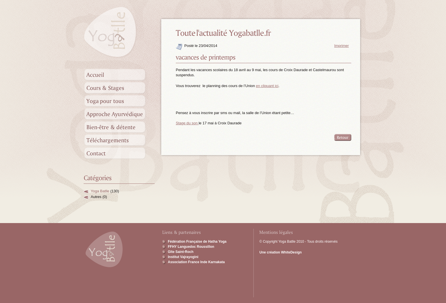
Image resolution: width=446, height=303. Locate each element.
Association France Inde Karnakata (196, 262)
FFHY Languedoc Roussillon (191, 247)
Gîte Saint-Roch (180, 252)
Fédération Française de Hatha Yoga (197, 242)
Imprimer (341, 46)
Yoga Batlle (100, 191)
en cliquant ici (267, 86)
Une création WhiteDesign (280, 252)
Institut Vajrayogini (183, 257)
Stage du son (187, 123)
